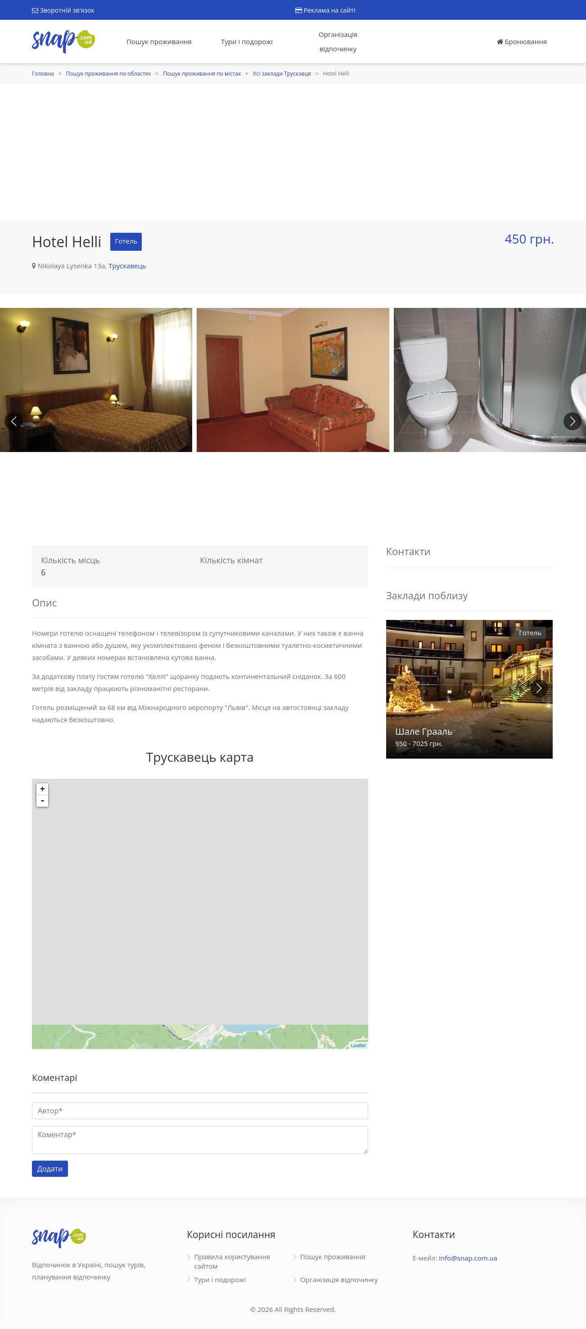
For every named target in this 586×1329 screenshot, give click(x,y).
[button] (572, 421)
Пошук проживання (159, 41)
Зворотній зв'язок (63, 10)
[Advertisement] (293, 152)
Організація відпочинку (338, 41)
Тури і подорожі (247, 41)
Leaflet (358, 1045)
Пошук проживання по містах (202, 73)
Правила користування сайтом (232, 1261)
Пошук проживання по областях (108, 73)
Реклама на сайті (325, 10)
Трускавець (127, 265)
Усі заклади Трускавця (282, 73)
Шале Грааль (424, 731)
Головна (43, 73)
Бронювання (522, 41)
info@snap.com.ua (468, 1257)
